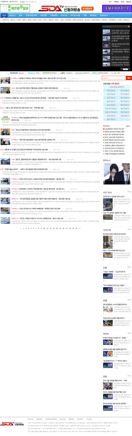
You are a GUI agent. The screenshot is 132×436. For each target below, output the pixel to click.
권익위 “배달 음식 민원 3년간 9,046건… (115, 140)
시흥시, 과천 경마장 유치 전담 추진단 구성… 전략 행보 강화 (24, 108)
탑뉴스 (13, 19)
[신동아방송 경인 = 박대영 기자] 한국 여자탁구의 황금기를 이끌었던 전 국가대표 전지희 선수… (122, 290)
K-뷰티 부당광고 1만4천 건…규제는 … (115, 338)
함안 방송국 (111, 119)
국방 (44, 19)
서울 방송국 (111, 90)
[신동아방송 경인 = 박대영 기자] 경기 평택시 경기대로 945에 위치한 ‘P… (122, 354)
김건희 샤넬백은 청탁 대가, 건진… (115, 185)
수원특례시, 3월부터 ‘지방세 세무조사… (115, 145)
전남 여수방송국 (111, 108)
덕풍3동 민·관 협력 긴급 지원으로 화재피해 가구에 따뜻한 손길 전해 (26, 149)
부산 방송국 (125, 90)
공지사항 (63, 419)
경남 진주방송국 (111, 112)
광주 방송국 (125, 97)
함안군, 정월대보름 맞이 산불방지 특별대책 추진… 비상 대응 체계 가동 (38, 159)
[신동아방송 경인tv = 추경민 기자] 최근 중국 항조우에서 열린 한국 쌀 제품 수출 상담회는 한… (122, 240)
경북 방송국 (125, 112)
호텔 (105, 300)
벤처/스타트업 (78, 19)
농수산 (87, 19)
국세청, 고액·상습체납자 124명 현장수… (115, 154)
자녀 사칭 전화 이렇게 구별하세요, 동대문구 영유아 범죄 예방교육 (37, 88)
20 (76, 228)
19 (73, 228)
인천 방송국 (111, 94)
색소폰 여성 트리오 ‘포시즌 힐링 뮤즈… (115, 148)
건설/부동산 (96, 19)
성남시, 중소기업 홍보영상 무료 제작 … (115, 134)
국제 (34, 19)
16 (63, 228)
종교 (56, 19)
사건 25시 (107, 192)
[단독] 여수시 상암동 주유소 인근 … (114, 196)
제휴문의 (71, 419)
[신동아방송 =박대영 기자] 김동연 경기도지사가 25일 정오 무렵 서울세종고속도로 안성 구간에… (116, 219)
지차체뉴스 (113, 19)
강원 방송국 (111, 115)
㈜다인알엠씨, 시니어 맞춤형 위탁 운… (115, 304)
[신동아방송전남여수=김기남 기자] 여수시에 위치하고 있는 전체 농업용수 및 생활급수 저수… (122, 323)
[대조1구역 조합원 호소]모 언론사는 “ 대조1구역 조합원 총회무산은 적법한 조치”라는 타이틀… (116, 256)
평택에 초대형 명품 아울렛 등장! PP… (115, 349)
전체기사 (6, 19)
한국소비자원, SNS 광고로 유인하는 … (115, 403)
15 (60, 228)
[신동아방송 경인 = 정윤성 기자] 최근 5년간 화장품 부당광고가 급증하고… (122, 343)
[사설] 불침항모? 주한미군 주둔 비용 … (115, 129)
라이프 (106, 333)
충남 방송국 (111, 105)
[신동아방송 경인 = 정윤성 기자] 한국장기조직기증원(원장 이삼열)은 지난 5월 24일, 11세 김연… (117, 277)
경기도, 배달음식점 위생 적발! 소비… (115, 392)
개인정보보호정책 (51, 419)
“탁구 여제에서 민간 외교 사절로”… (114, 285)
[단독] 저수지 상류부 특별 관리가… (114, 318)
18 (70, 228)
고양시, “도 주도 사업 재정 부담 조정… (115, 151)
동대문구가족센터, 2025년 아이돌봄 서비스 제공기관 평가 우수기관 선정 (42, 78)
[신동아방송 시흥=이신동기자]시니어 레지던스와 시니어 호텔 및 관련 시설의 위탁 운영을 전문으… (117, 310)
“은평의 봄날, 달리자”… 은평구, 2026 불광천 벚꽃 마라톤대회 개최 (25, 169)
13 (53, 228)
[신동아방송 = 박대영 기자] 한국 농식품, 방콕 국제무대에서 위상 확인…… (122, 385)
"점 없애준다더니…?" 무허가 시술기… (115, 361)
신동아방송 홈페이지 (117, 87)
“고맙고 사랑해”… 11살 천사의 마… (115, 271)
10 (44, 228)
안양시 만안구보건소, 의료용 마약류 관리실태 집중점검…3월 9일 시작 (120, 51)
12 (50, 228)
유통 (105, 376)
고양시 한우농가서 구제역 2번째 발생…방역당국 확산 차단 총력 (120, 58)
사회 (39, 19)
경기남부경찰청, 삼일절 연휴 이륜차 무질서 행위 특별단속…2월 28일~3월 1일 (120, 38)
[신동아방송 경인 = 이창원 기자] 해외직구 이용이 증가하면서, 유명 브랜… (122, 408)
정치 (19, 19)
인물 (105, 267)
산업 (120, 19)
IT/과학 (68, 19)
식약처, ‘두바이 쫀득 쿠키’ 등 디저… (114, 143)
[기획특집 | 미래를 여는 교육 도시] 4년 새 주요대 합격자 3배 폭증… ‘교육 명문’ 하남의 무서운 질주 (35, 98)
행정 (24, 19)
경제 (29, 19)
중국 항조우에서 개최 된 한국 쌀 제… (115, 234)
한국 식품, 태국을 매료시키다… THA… (115, 380)
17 (66, 228)
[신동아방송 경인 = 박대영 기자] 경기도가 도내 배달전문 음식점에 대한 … (122, 397)
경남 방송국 (125, 108)
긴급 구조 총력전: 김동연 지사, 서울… (115, 213)
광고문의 (80, 419)
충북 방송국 (125, 105)
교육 (61, 19)
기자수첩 (107, 229)
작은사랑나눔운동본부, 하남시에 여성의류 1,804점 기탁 (37, 139)
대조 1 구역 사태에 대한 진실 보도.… (115, 250)
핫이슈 (104, 19)
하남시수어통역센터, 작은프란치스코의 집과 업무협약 (33, 130)
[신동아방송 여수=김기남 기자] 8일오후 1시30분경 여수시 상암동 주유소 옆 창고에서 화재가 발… (122, 202)
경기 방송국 (125, 101)
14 (57, 228)
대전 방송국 (111, 97)
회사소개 (30, 419)
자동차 (50, 19)
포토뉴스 (127, 19)
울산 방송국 (111, 101)
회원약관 (39, 419)
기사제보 (89, 419)
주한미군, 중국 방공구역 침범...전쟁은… (115, 132)
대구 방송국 (125, 94)
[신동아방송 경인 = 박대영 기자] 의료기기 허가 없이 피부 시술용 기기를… (122, 366)
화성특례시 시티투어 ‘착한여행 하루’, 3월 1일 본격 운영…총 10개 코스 (120, 65)
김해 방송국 (125, 115)
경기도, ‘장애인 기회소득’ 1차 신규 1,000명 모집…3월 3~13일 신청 (120, 32)
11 (47, 228)
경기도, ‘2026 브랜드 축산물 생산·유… (115, 137)
